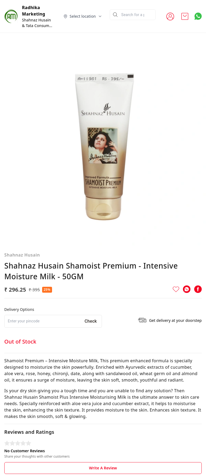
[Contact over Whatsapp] (198, 16)
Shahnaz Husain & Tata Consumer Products (37, 25)
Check (90, 321)
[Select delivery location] (83, 16)
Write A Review (103, 467)
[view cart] (185, 16)
